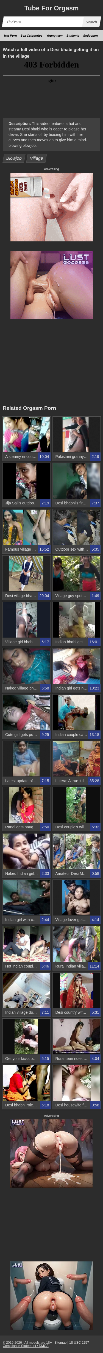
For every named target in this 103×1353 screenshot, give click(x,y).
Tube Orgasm (51, 8)
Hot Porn (10, 35)
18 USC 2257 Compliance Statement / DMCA (46, 1344)
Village (37, 158)
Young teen (54, 35)
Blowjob (14, 158)
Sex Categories (31, 35)
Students (73, 35)
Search (91, 22)
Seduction (90, 35)
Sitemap (60, 1343)
